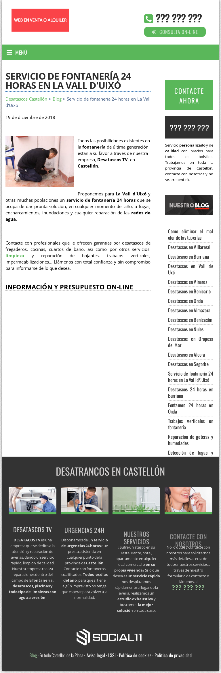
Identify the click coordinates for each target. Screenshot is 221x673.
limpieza (14, 255)
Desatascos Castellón (26, 99)
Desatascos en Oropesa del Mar (190, 342)
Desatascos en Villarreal (189, 247)
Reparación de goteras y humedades (190, 440)
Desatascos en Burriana (188, 256)
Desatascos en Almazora (189, 310)
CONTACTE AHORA (189, 95)
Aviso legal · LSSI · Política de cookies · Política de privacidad (139, 655)
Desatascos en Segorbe (188, 364)
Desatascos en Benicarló (189, 291)
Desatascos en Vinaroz (187, 281)
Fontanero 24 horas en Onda (190, 408)
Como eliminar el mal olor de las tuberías (190, 234)
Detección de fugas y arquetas (190, 455)
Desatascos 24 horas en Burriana (190, 392)
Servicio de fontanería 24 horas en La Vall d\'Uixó (190, 376)
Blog (57, 99)
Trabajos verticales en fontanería (190, 424)
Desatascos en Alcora (186, 354)
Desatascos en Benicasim (190, 319)
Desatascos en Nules (186, 329)
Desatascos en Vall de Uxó (190, 269)
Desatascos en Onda (185, 300)
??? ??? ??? (179, 17)
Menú (21, 52)
